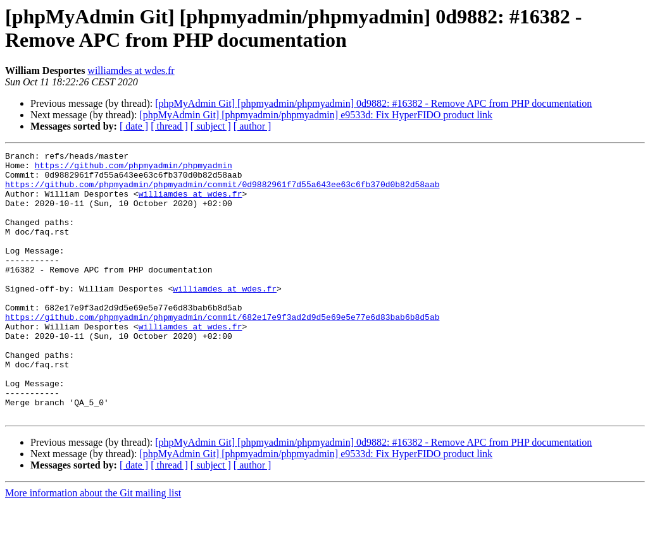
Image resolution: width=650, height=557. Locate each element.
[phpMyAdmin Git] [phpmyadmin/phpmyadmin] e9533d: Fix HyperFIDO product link (315, 114)
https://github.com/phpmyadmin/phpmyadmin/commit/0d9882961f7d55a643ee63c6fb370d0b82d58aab (222, 191)
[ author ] (253, 126)
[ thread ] (169, 126)
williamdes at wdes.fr (130, 70)
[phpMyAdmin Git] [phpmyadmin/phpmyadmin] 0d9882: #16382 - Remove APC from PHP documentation (373, 103)
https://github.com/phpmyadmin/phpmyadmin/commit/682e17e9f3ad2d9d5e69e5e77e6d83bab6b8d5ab (222, 351)
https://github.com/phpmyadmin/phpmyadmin (133, 168)
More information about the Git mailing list (93, 546)
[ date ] (134, 126)
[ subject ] (211, 126)
